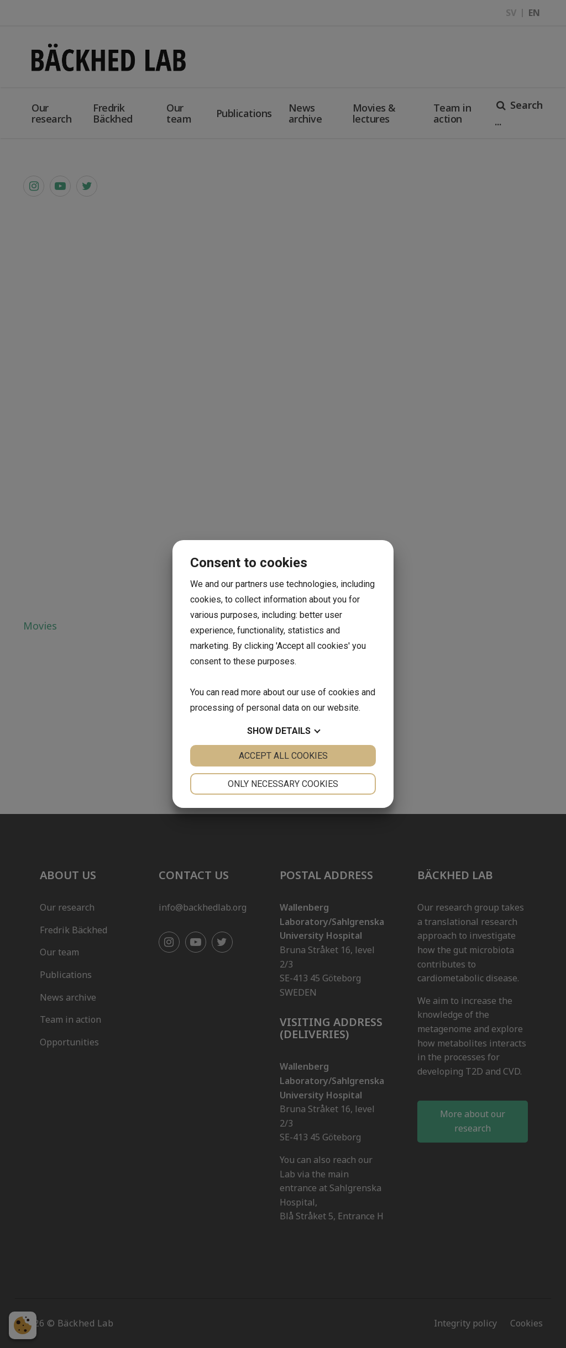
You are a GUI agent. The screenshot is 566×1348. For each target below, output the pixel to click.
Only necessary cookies (283, 784)
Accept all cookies (283, 755)
